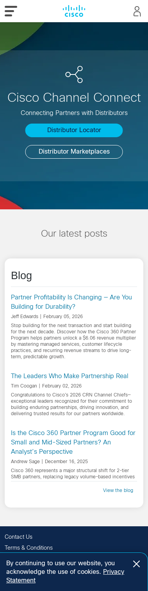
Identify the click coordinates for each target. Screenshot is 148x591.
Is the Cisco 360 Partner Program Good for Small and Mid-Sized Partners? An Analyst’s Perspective (73, 442)
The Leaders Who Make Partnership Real (69, 376)
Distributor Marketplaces (74, 151)
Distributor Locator (74, 130)
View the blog (118, 490)
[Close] (136, 564)
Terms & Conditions (29, 548)
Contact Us (18, 537)
